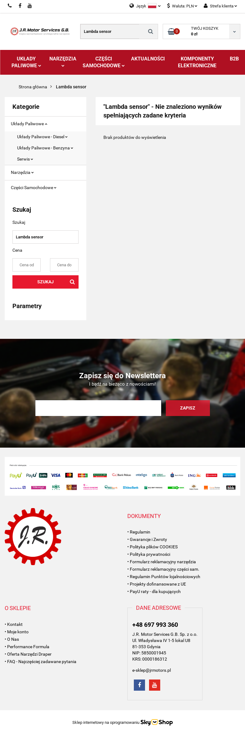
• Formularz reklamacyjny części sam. (163, 569)
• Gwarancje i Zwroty (147, 539)
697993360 (10, 6)
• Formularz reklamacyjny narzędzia (161, 561)
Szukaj (45, 281)
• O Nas (12, 639)
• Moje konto (17, 631)
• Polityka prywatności (148, 554)
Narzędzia (62, 61)
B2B (234, 59)
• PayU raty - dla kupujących (154, 591)
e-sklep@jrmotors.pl (151, 670)
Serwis (25, 159)
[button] (144, 516)
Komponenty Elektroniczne (197, 62)
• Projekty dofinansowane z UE (156, 584)
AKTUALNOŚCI (148, 59)
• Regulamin (138, 531)
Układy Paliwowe (26, 62)
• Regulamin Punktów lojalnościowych (163, 576)
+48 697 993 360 (155, 624)
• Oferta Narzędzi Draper (28, 654)
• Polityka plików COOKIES (152, 546)
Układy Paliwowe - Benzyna (45, 147)
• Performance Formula (27, 646)
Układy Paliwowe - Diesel (42, 136)
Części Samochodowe (104, 62)
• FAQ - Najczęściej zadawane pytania (40, 661)
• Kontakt (14, 624)
